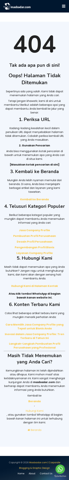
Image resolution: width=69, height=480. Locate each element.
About (32, 473)
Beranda (34, 430)
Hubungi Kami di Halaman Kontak (34, 286)
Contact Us (46, 473)
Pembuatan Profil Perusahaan (34, 236)
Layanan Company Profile (34, 253)
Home (21, 473)
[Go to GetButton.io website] (60, 476)
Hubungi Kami (34, 411)
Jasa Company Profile (34, 230)
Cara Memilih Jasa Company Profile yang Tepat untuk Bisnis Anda (34, 326)
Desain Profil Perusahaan (34, 241)
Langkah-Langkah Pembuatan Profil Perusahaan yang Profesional (34, 345)
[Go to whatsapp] (60, 469)
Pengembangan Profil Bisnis (34, 247)
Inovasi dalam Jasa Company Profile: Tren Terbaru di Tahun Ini (34, 336)
